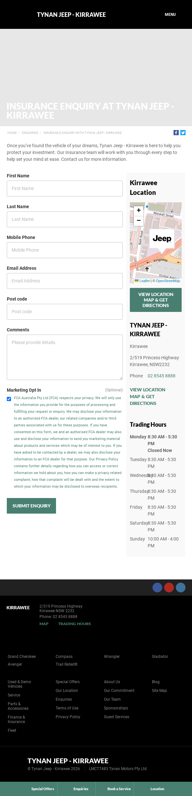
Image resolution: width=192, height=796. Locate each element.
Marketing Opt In (24, 390)
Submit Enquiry (32, 505)
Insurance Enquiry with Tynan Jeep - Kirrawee (82, 133)
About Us (112, 682)
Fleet (12, 730)
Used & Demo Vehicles (19, 684)
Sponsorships (116, 708)
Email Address (21, 268)
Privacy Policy (68, 717)
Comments (18, 329)
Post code (17, 299)
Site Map (159, 690)
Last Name (18, 206)
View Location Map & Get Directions (156, 299)
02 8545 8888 (161, 375)
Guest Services (116, 717)
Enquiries (30, 133)
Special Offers (68, 682)
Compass (64, 656)
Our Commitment (119, 690)
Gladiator (160, 656)
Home (12, 133)
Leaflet (142, 281)
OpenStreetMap (168, 281)
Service (14, 695)
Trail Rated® (66, 664)
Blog (156, 682)
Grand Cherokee (22, 656)
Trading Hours (74, 623)
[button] (162, 242)
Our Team (112, 699)
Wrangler (112, 656)
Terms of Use (67, 708)
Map (44, 623)
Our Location (67, 690)
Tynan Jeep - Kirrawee (71, 15)
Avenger (15, 664)
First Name (18, 175)
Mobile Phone (21, 237)
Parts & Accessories (18, 706)
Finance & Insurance (16, 719)
